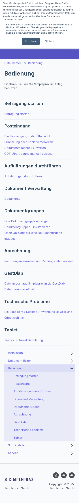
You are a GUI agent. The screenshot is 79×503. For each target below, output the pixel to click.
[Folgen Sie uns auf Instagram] (56, 475)
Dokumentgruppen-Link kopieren (27, 227)
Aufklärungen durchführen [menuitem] (32, 391)
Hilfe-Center (12, 63)
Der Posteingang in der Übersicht (27, 136)
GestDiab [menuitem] (20, 422)
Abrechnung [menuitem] (22, 414)
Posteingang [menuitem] (22, 384)
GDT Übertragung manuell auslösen (29, 153)
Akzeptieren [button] (30, 41)
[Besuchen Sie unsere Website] (64, 475)
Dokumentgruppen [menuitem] (27, 407)
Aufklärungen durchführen (23, 176)
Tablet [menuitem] (18, 437)
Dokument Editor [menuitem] (19, 360)
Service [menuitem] (13, 453)
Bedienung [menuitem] (15, 368)
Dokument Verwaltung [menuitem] (29, 399)
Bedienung (35, 63)
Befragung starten (16, 114)
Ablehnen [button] (49, 41)
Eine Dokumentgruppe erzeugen (26, 221)
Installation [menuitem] (15, 353)
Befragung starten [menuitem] (26, 376)
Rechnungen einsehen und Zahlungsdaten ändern (38, 261)
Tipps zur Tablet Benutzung (23, 340)
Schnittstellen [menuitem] (17, 445)
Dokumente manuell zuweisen (25, 148)
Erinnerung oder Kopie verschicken (28, 142)
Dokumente (12, 198)
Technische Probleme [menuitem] (29, 430)
